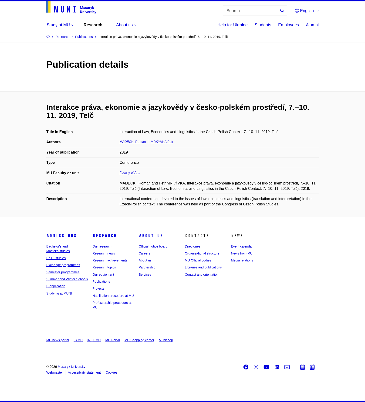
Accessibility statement (84, 372)
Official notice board (153, 246)
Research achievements (109, 260)
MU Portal (112, 340)
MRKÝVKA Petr (162, 142)
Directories (192, 246)
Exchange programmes (63, 265)
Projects (98, 288)
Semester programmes (62, 272)
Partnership (147, 267)
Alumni (312, 25)
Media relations (242, 260)
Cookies (112, 372)
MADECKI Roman (133, 142)
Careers (144, 253)
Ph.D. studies (56, 258)
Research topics (104, 267)
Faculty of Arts (130, 172)
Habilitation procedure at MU (113, 296)
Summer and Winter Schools (67, 279)
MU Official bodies (198, 260)
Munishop (166, 340)
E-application (55, 286)
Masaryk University (71, 366)
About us (151, 235)
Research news (103, 253)
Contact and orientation (202, 274)
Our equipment (103, 274)
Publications (101, 281)
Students (263, 25)
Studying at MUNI (59, 293)
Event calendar (242, 246)
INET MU (94, 340)
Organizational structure (202, 253)
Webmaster (54, 372)
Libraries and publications (203, 267)
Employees (288, 25)
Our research (102, 246)
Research (104, 235)
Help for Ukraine (232, 25)
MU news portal (57, 340)
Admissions (61, 235)
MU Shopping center (139, 340)
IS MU (78, 340)
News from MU (242, 253)
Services (145, 274)
